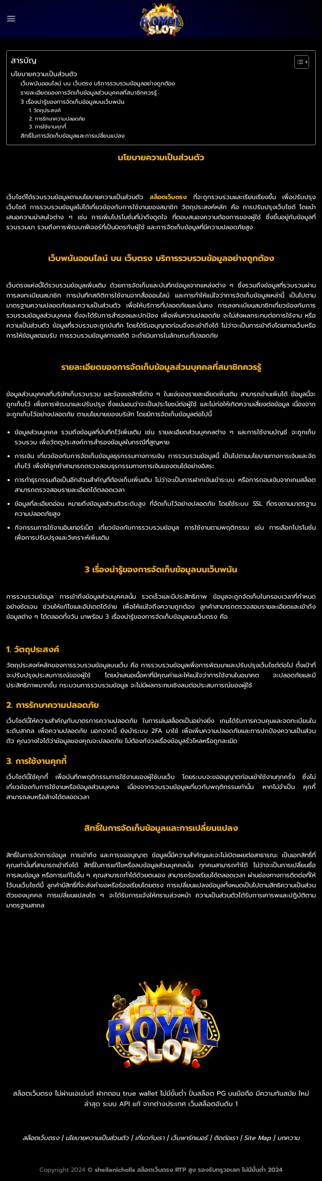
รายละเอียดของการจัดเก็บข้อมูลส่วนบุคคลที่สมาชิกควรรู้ (89, 92)
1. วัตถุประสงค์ (45, 110)
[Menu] (11, 18)
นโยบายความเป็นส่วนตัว (44, 74)
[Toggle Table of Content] (297, 62)
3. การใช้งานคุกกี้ (47, 127)
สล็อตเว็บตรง (168, 197)
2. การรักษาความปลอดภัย (57, 119)
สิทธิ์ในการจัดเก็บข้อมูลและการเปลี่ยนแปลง (73, 135)
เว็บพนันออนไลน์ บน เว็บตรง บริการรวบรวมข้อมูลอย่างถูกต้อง (98, 83)
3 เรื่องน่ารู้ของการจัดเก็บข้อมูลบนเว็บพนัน (73, 101)
